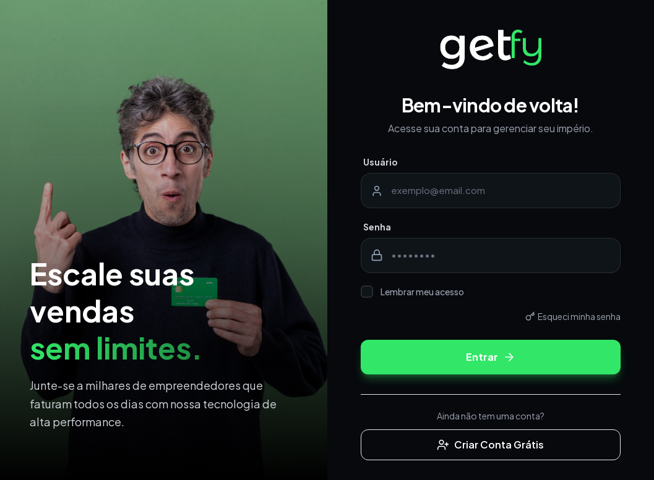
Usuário (380, 161)
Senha (377, 226)
